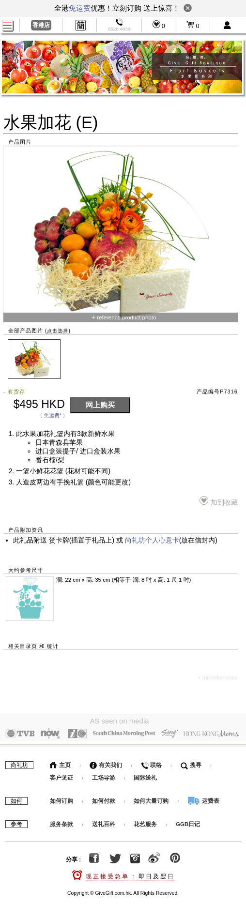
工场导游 (103, 775)
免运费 (80, 8)
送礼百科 (103, 822)
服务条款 (61, 822)
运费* (55, 415)
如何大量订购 (152, 798)
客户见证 (61, 775)
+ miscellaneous (218, 677)
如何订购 (61, 798)
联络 (151, 763)
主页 (60, 763)
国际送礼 (145, 775)
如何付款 (104, 798)
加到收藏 (219, 501)
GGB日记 (188, 822)
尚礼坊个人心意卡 (152, 540)
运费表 (203, 798)
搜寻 (191, 763)
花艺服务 (145, 822)
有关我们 (106, 763)
